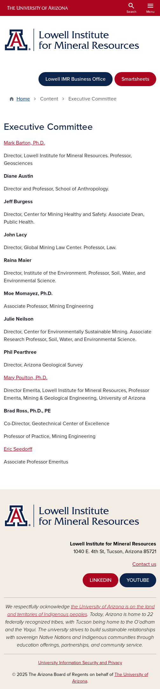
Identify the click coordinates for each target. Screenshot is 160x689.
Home (23, 99)
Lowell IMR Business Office (75, 79)
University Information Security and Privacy (80, 662)
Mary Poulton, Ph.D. (25, 377)
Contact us (144, 564)
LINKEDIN (100, 580)
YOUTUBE (138, 580)
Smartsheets (135, 79)
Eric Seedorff (18, 449)
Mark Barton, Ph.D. (24, 143)
